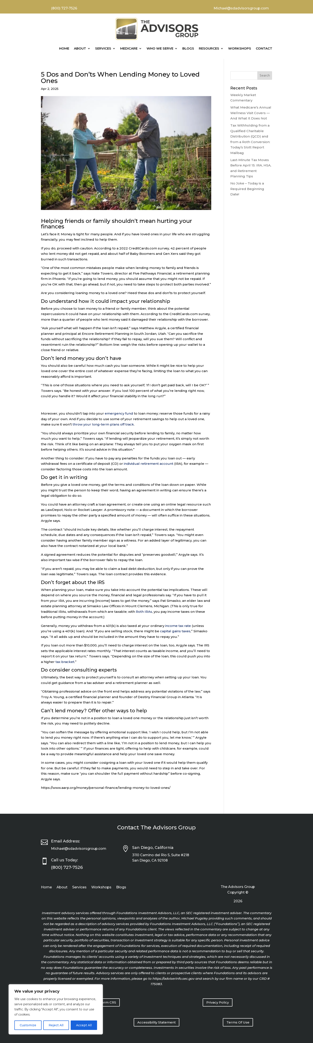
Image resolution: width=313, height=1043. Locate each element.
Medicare (129, 48)
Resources (209, 48)
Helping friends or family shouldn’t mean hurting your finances (116, 224)
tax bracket (64, 662)
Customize (28, 1025)
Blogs (188, 48)
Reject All (56, 1025)
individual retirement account (148, 464)
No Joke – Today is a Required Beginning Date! (247, 188)
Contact (264, 48)
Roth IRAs (144, 612)
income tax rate (178, 626)
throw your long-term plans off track (103, 424)
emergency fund (119, 413)
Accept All (84, 1025)
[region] (56, 1009)
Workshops (239, 48)
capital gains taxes (175, 631)
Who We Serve (160, 48)
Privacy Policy (217, 1002)
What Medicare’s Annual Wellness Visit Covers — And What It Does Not (250, 112)
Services (103, 48)
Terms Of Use (237, 1022)
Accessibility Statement (156, 1022)
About (80, 48)
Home (64, 48)
